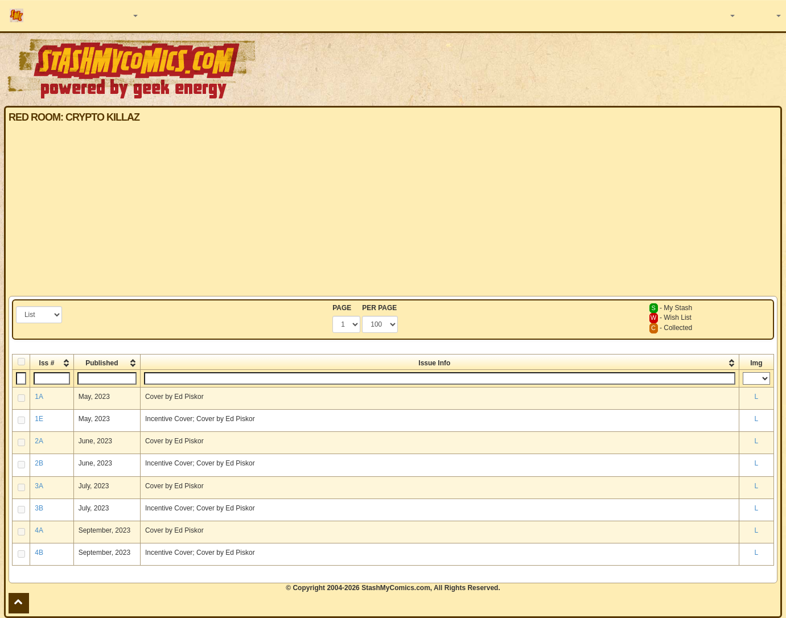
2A (39, 441)
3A (39, 486)
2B (39, 463)
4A (39, 530)
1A (39, 397)
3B (39, 508)
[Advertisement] (393, 210)
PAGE (341, 308)
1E (39, 419)
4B (39, 553)
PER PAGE (379, 308)
